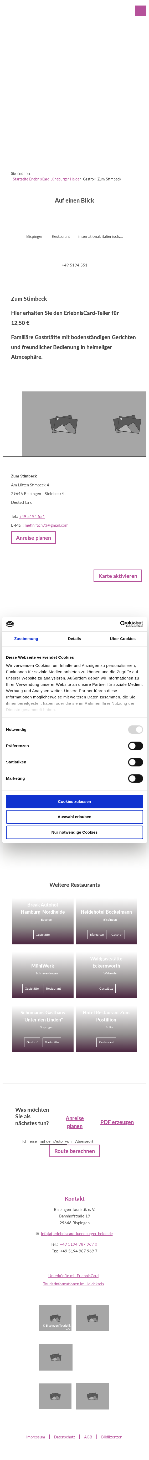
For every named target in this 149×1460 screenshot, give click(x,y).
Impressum (35, 1436)
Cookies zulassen (74, 801)
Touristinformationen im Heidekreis (73, 1283)
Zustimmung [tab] (26, 638)
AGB (88, 1436)
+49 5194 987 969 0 (78, 1244)
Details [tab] (74, 638)
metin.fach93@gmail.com (46, 525)
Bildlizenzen (111, 1436)
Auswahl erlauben (74, 817)
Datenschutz (64, 1436)
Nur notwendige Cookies (75, 832)
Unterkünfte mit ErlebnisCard (73, 1275)
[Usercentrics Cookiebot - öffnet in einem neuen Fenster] (120, 624)
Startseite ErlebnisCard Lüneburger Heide (46, 179)
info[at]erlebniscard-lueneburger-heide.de (77, 1233)
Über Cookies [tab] (123, 638)
